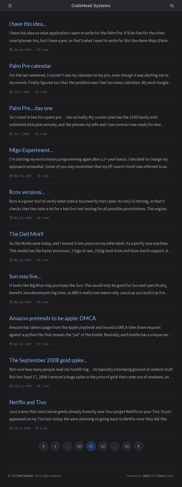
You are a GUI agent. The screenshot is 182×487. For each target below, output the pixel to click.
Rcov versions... (27, 192)
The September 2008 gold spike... (48, 360)
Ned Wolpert (25, 476)
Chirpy (160, 476)
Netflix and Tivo (27, 402)
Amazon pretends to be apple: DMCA (52, 318)
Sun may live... (25, 276)
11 (91, 446)
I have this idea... (27, 24)
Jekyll (145, 476)
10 (79, 446)
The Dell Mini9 (26, 234)
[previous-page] (43, 446)
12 (103, 446)
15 (127, 446)
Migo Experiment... (31, 150)
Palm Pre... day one (31, 108)
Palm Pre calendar (30, 66)
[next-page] (138, 446)
